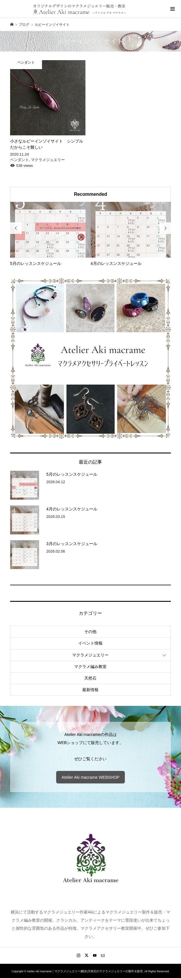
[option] (50, 234)
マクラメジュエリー (90, 655)
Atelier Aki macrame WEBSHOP (91, 777)
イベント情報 (90, 643)
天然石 (90, 678)
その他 (90, 631)
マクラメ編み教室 (90, 666)
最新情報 (90, 689)
